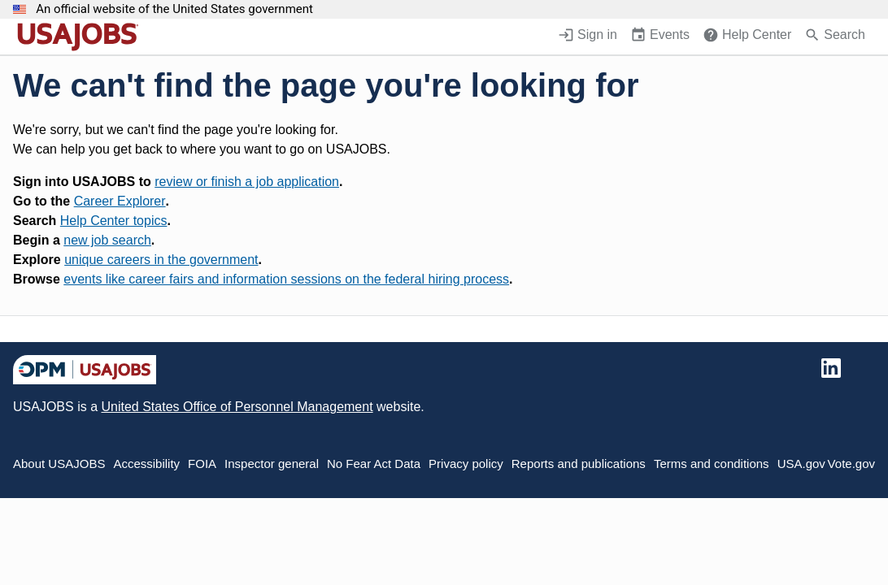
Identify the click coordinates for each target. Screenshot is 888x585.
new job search (107, 240)
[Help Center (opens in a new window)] (747, 36)
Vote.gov (851, 463)
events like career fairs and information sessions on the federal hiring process (286, 279)
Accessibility (146, 463)
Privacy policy (466, 463)
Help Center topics (114, 221)
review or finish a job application (247, 181)
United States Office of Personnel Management (236, 407)
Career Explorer (120, 201)
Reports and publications (578, 463)
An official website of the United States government (174, 9)
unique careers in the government (161, 259)
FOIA (202, 463)
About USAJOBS (59, 463)
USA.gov (801, 463)
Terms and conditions (711, 463)
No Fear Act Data (373, 463)
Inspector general (271, 463)
